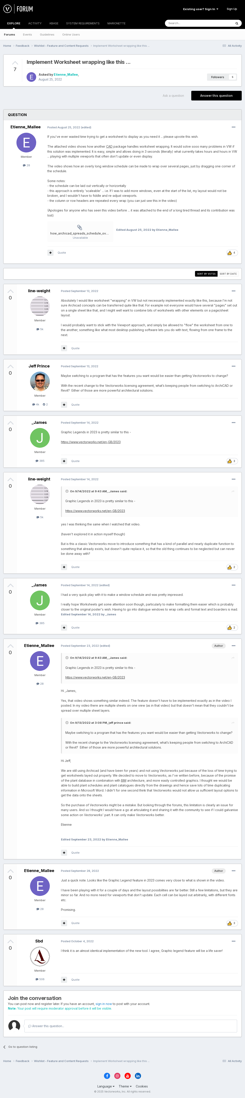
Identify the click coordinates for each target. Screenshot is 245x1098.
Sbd (39, 941)
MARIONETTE (116, 23)
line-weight (39, 290)
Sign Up (232, 9)
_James (39, 422)
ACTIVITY (35, 23)
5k (39, 329)
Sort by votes (206, 273)
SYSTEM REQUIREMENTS (83, 23)
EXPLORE (13, 25)
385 (40, 460)
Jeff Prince (39, 366)
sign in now (104, 1004)
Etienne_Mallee (66, 74)
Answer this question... (46, 1026)
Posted (63, 127)
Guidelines (47, 34)
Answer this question (216, 95)
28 (26, 165)
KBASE (54, 23)
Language (105, 1086)
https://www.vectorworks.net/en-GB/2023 (91, 442)
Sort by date (228, 273)
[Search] (187, 23)
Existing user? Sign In (200, 9)
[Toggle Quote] (67, 491)
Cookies (142, 1086)
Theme (125, 1086)
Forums (9, 34)
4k (35, 404)
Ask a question (173, 95)
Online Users (71, 34)
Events (27, 34)
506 (40, 979)
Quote (62, 252)
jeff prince (116, 722)
